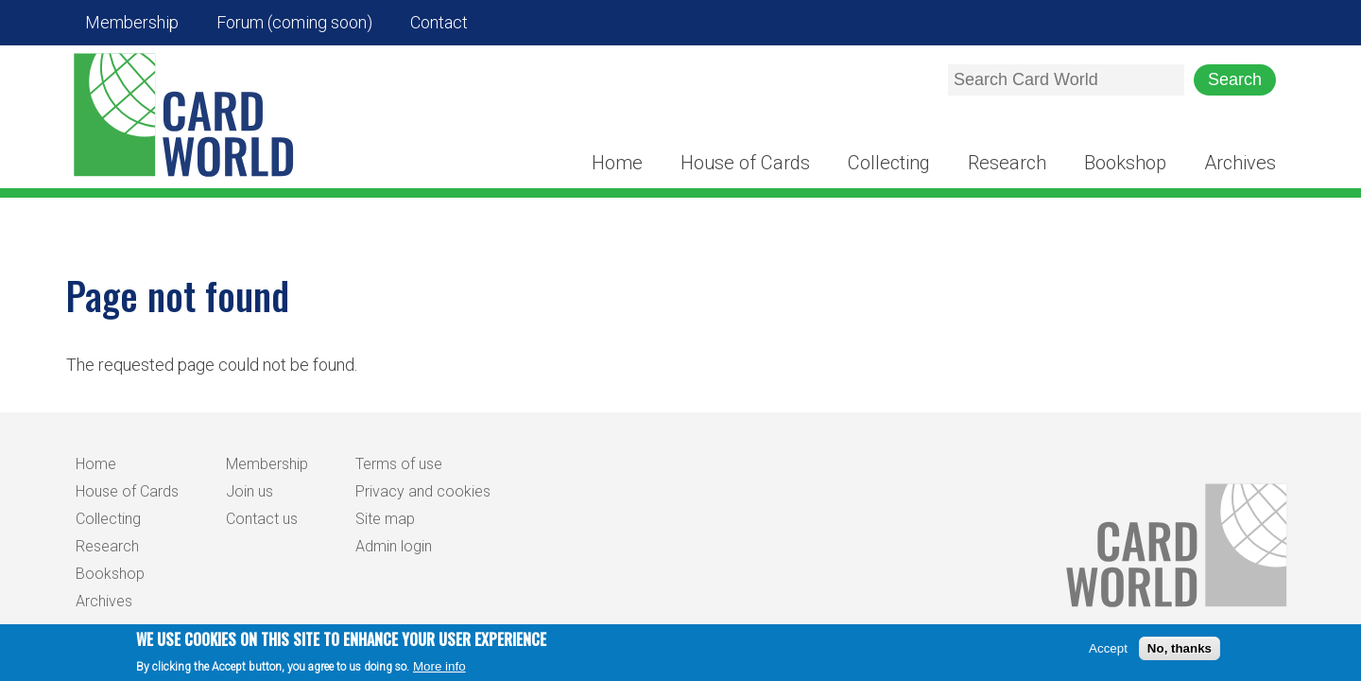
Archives (1240, 162)
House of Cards (745, 162)
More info (439, 666)
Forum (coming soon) (294, 22)
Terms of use (398, 464)
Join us (249, 491)
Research (1007, 162)
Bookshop (1125, 162)
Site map (385, 519)
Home (617, 162)
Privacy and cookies (423, 491)
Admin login (393, 546)
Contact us (262, 519)
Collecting (889, 162)
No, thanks (1179, 648)
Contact (439, 22)
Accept (1108, 648)
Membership (132, 22)
